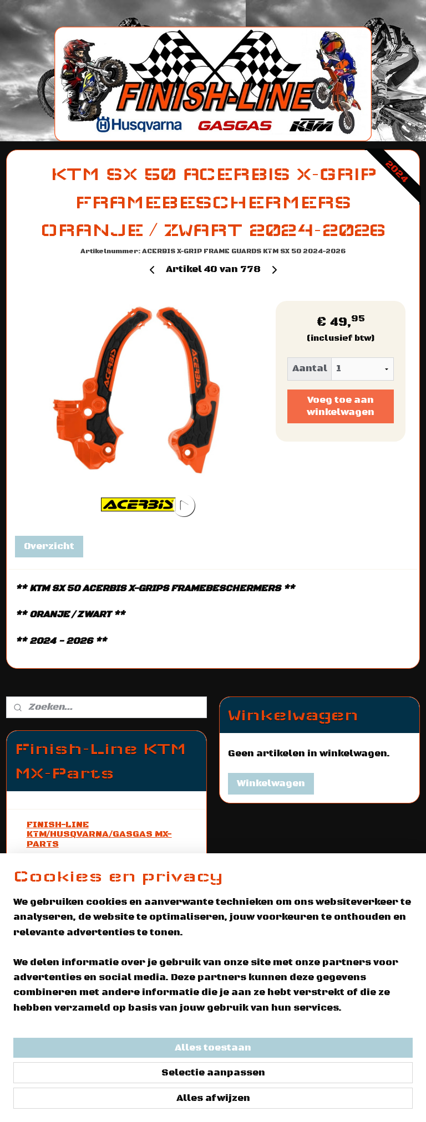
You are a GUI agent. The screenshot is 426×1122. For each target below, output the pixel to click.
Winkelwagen (271, 783)
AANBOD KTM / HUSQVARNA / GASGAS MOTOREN (94, 867)
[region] (139, 1017)
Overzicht (49, 546)
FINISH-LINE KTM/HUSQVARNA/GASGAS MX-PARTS (99, 834)
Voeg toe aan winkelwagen (340, 406)
